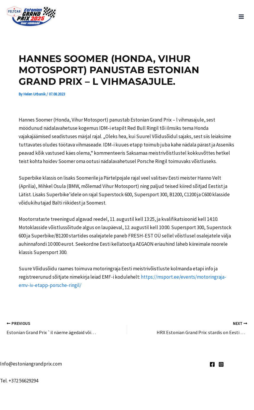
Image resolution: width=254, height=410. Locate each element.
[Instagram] (221, 364)
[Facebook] (212, 364)
